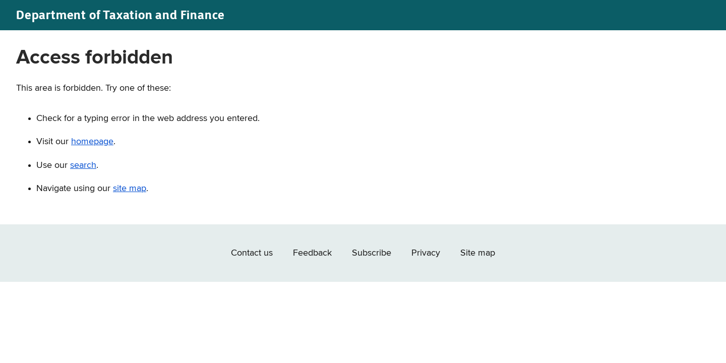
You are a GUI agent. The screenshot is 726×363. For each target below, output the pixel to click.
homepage (92, 141)
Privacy (425, 253)
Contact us (252, 253)
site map (129, 188)
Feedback (312, 253)
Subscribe (371, 253)
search (83, 165)
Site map (477, 253)
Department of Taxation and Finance (120, 15)
